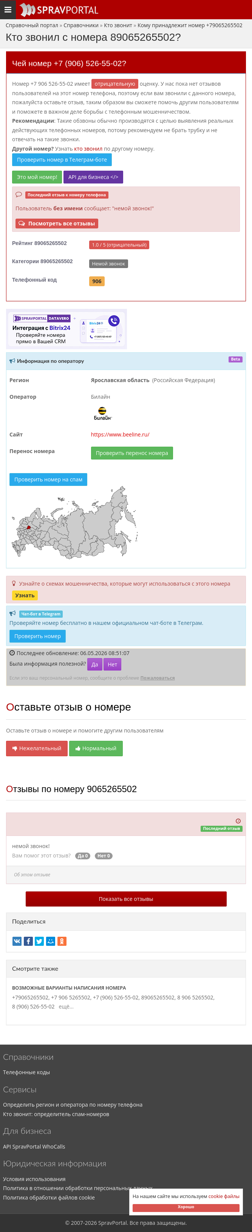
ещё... (65, 1006)
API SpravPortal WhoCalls (34, 1146)
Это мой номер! (37, 176)
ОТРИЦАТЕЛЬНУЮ (115, 83)
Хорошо (186, 1206)
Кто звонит (118, 25)
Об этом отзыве (32, 874)
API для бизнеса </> (93, 176)
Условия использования (34, 1179)
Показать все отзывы (126, 898)
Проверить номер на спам (48, 479)
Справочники (81, 25)
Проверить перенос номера (132, 452)
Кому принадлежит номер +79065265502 (190, 25)
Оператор (22, 396)
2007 (77, 1222)
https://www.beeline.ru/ (120, 434)
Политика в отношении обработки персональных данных (78, 1188)
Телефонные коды (26, 1072)
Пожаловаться (157, 678)
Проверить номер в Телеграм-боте (62, 159)
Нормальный (96, 748)
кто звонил (88, 148)
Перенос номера (32, 451)
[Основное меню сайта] (58, 9)
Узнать (24, 595)
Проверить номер (37, 636)
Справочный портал (32, 25)
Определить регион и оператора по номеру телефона (72, 1104)
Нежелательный (36, 748)
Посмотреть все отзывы (57, 223)
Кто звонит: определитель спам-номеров (56, 1114)
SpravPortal (112, 1222)
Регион (19, 380)
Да (94, 664)
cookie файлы (224, 1196)
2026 (91, 1222)
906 (96, 281)
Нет (112, 664)
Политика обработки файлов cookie (49, 1197)
